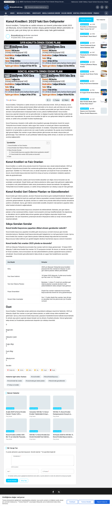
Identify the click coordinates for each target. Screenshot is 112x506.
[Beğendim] (11, 370)
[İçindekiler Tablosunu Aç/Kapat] (47, 142)
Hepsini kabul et (102, 502)
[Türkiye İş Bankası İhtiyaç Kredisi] (93, 64)
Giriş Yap (24, 480)
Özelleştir (72, 502)
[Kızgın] (52, 370)
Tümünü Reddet (86, 502)
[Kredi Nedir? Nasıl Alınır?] (93, 35)
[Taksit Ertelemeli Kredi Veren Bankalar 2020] (93, 45)
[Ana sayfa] (6, 13)
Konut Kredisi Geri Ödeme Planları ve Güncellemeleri (24, 148)
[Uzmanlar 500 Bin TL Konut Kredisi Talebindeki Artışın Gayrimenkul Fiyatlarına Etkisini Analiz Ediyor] (39, 406)
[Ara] (97, 7)
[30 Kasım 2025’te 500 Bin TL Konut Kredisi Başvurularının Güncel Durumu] (63, 429)
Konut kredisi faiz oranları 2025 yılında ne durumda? (25, 154)
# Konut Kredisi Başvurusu (51, 376)
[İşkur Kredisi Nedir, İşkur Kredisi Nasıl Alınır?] (93, 101)
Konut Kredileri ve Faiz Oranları (17, 145)
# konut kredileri (35, 376)
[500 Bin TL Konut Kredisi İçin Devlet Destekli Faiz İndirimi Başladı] (39, 429)
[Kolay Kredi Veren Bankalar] (93, 83)
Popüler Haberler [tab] (86, 20)
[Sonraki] (18, 2)
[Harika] (21, 370)
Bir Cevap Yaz (12, 448)
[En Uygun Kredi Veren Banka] (93, 92)
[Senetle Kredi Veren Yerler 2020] (93, 74)
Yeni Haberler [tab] (100, 20)
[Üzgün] (44, 370)
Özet (9, 156)
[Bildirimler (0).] (106, 7)
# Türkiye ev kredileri (13, 385)
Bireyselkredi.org (17, 35)
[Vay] (36, 370)
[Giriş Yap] (102, 7)
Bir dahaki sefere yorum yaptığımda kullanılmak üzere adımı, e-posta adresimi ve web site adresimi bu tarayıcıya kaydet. (39, 476)
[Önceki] (16, 2)
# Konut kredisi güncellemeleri (57, 381)
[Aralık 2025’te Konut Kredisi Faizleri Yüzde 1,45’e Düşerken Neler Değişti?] (16, 406)
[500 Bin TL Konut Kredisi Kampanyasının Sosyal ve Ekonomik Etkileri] (63, 406)
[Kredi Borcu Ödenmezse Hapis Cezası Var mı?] (93, 26)
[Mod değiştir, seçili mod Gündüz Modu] (106, 13)
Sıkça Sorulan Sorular (15, 150)
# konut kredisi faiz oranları (14, 381)
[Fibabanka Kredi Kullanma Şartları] (93, 55)
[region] (56, 500)
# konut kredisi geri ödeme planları (35, 381)
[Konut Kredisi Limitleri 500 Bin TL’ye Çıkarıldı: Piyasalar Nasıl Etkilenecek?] (16, 429)
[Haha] (28, 370)
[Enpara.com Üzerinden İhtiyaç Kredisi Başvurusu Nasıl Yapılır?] (93, 111)
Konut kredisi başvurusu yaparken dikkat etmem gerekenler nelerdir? (30, 152)
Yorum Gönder (12, 480)
